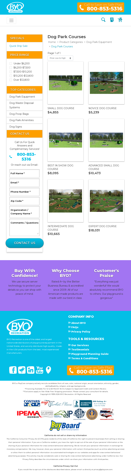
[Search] (103, 20)
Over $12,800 (21, 79)
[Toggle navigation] (11, 20)
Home (52, 42)
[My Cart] (120, 20)
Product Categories (71, 42)
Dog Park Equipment (22, 96)
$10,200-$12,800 (23, 75)
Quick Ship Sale (18, 46)
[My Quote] (112, 20)
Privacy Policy (28, 459)
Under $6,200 (21, 63)
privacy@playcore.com (103, 469)
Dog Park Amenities (21, 120)
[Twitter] (22, 372)
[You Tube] (40, 372)
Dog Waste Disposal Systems (21, 105)
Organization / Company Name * (25, 212)
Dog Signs (15, 126)
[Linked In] (31, 372)
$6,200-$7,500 (22, 67)
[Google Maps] (48, 372)
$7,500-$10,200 (22, 71)
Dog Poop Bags (19, 113)
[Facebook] (13, 372)
